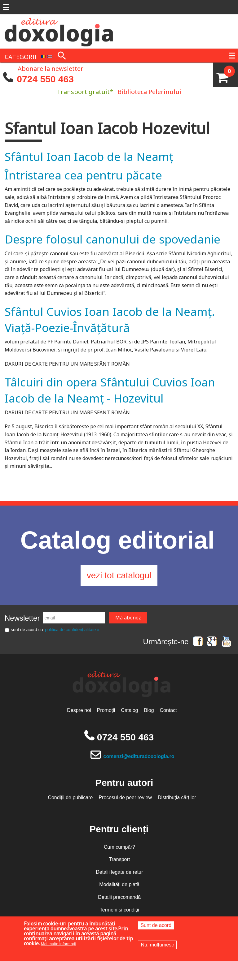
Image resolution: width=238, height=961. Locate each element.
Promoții (106, 710)
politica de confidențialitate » (72, 629)
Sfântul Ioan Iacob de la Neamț (89, 156)
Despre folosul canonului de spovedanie (112, 239)
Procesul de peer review (125, 797)
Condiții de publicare (70, 797)
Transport (119, 859)
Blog (149, 710)
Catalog (129, 710)
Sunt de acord (155, 925)
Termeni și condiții (119, 909)
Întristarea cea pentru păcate (83, 175)
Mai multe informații (58, 944)
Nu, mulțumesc (157, 944)
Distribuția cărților (177, 797)
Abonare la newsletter (50, 68)
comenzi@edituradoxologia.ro (139, 756)
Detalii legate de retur (119, 872)
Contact (168, 710)
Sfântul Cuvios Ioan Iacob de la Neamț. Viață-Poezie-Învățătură (110, 319)
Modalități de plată (119, 884)
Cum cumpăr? (119, 847)
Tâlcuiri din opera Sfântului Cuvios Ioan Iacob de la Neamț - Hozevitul (110, 390)
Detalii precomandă (119, 897)
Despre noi (79, 710)
